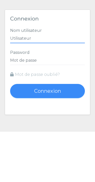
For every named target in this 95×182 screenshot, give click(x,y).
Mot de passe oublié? (35, 74)
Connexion (47, 91)
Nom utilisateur (26, 30)
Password (20, 52)
